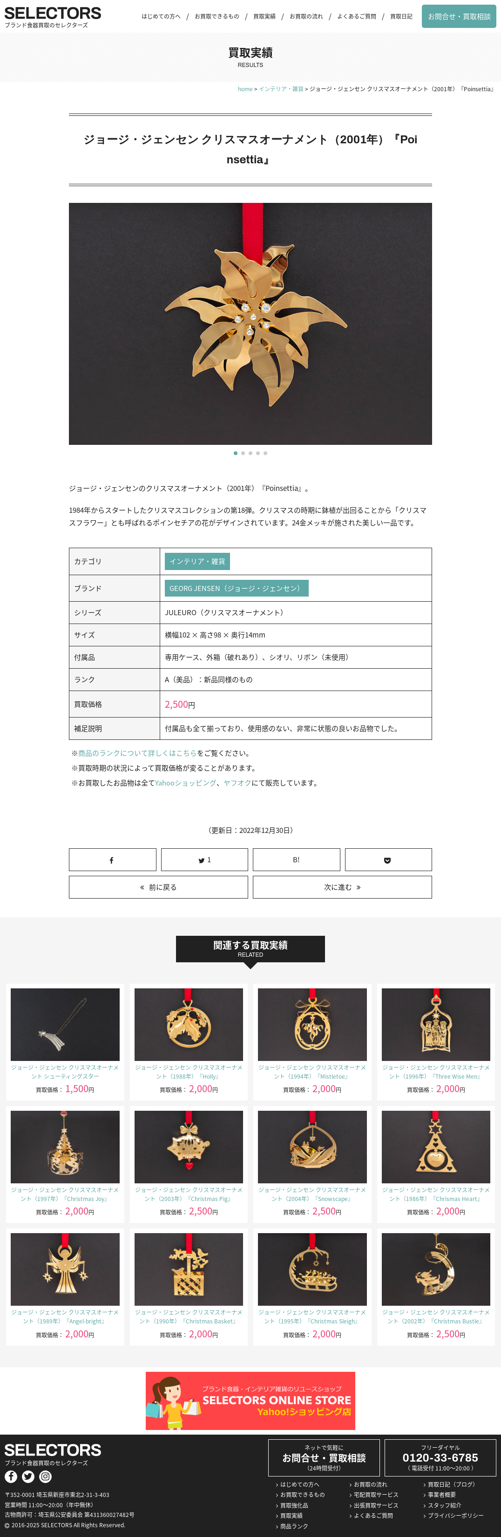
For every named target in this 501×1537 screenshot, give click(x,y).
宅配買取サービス (376, 1495)
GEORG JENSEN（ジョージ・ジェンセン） (237, 588)
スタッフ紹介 (444, 1505)
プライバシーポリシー (456, 1516)
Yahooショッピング (185, 783)
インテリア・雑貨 (197, 561)
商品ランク (294, 1526)
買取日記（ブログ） (453, 1484)
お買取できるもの (217, 16)
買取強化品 (294, 1505)
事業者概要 (442, 1495)
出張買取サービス (376, 1505)
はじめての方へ (161, 16)
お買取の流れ (306, 16)
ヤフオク (237, 783)
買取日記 (401, 16)
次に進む (338, 887)
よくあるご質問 (356, 16)
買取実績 (264, 16)
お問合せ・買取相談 (459, 16)
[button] (235, 453)
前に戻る (163, 887)
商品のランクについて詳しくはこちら (137, 753)
